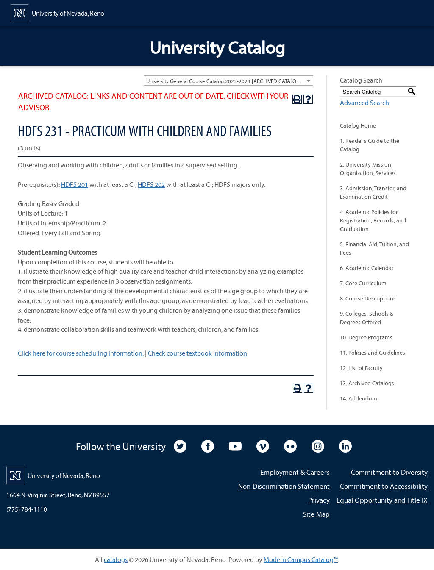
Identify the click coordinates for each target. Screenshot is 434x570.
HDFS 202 (151, 184)
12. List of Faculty (361, 368)
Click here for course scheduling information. (81, 353)
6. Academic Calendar (367, 268)
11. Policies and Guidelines (372, 352)
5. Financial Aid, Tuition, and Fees (374, 248)
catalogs (116, 559)
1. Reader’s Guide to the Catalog (369, 145)
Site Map (316, 513)
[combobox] (228, 80)
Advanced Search (364, 102)
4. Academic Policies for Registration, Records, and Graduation (373, 220)
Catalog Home (358, 125)
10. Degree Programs (366, 337)
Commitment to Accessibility (384, 485)
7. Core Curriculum (363, 283)
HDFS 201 (74, 184)
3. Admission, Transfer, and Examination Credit (373, 192)
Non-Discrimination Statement (284, 485)
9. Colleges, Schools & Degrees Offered (366, 318)
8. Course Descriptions (368, 298)
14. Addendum (358, 398)
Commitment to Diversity (389, 471)
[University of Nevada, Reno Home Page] (57, 12)
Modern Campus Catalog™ (301, 559)
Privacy (319, 499)
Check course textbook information (197, 353)
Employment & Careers (295, 471)
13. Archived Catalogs (367, 383)
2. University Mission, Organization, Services (368, 169)
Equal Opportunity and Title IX (382, 499)
